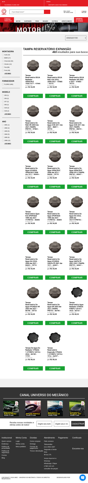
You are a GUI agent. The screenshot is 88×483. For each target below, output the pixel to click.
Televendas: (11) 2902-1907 (10, 5)
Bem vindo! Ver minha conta (66, 11)
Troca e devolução (36, 451)
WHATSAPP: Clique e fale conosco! (56, 5)
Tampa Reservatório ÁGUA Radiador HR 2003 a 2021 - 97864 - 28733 (76, 79)
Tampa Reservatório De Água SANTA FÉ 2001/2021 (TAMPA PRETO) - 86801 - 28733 (76, 262)
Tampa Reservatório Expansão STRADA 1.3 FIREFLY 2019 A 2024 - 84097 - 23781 (54, 353)
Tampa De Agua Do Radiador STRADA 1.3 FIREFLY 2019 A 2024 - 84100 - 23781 (32, 352)
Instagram (77, 452)
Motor (18, 20)
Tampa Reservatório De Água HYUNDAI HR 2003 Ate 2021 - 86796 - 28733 (32, 307)
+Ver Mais (7, 73)
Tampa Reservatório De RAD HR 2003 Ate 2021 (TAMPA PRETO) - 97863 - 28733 (32, 126)
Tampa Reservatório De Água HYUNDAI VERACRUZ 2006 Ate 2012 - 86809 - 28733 (32, 171)
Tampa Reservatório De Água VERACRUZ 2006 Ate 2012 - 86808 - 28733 (53, 170)
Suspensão (27, 20)
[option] (11, 409)
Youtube (73, 455)
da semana (81, 20)
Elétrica (55, 20)
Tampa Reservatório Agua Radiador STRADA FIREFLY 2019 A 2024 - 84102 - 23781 (76, 308)
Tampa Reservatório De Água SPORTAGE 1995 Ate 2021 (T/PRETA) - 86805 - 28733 (54, 217)
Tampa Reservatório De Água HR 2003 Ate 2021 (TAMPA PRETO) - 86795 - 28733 (54, 308)
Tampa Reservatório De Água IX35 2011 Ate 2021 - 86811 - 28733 (55, 125)
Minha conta (20, 444)
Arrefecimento (67, 20)
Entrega (33, 444)
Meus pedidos (21, 447)
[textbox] (29, 12)
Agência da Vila (74, 477)
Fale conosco (49, 441)
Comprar (33, 95)
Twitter (81, 452)
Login (18, 441)
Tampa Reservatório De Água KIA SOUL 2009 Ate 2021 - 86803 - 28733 (31, 261)
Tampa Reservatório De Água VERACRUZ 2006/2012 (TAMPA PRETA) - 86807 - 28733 (76, 171)
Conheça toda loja (6, 20)
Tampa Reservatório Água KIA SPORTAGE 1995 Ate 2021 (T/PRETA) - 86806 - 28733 (32, 217)
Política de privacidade (6, 447)
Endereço (5, 444)
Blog (3, 1)
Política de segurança (5, 452)
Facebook (73, 452)
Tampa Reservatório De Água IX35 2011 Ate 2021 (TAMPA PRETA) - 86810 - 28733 (76, 126)
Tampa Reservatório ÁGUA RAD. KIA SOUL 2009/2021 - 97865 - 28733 (54, 79)
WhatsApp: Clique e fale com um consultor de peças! (51, 464)
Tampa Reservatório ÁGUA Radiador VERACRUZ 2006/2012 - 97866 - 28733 (32, 80)
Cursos (48, 1)
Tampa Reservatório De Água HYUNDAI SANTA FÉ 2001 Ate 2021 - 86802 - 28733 (54, 262)
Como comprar (35, 441)
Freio (37, 20)
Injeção (45, 20)
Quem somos (6, 441)
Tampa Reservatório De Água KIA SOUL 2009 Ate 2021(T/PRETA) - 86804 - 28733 (75, 217)
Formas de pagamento (34, 447)
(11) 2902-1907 (49, 447)
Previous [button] (1, 408)
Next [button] (86, 408)
